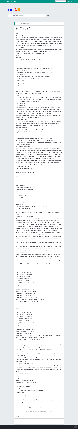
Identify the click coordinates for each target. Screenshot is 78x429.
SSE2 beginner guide (25, 23)
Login (70, 1)
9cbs (18, 416)
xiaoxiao (20, 29)
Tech (15, 1)
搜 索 (48, 15)
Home (11, 1)
